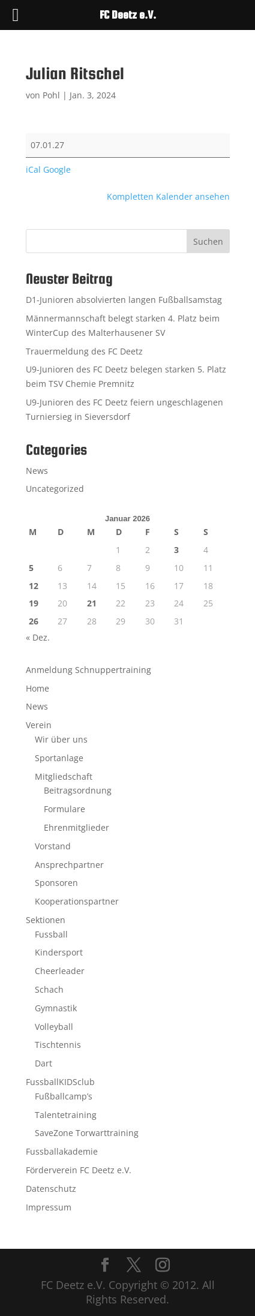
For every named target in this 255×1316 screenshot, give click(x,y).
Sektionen (45, 920)
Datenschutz (51, 1188)
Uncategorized (55, 488)
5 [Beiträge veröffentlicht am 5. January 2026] (31, 567)
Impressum (48, 1207)
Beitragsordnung (78, 790)
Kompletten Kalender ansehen (168, 196)
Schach (49, 989)
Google (57, 169)
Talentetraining (66, 1114)
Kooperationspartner (77, 901)
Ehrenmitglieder (76, 827)
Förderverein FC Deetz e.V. (78, 1170)
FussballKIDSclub (60, 1081)
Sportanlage (59, 758)
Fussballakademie (62, 1151)
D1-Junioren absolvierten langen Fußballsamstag (124, 299)
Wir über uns (61, 739)
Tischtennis (58, 1044)
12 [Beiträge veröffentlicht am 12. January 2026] (33, 585)
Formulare (64, 809)
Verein (39, 725)
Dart (43, 1063)
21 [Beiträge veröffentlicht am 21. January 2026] (92, 603)
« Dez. (38, 637)
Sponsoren (56, 882)
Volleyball (54, 1026)
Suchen (208, 241)
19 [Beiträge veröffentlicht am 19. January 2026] (33, 603)
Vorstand (53, 846)
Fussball (51, 934)
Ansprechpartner (69, 864)
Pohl (51, 95)
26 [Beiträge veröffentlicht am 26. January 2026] (33, 621)
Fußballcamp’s (63, 1096)
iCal (33, 169)
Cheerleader (60, 971)
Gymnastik (56, 1008)
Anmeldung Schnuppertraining (88, 669)
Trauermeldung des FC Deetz (84, 351)
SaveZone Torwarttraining (87, 1132)
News (37, 470)
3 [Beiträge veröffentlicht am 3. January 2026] (176, 549)
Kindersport (59, 952)
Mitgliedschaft (63, 776)
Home (37, 688)
